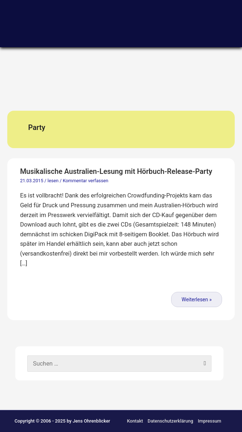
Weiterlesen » (197, 299)
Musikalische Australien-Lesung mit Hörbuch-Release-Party (116, 171)
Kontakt (135, 421)
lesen (53, 180)
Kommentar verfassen (85, 180)
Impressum (209, 421)
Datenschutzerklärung (170, 421)
